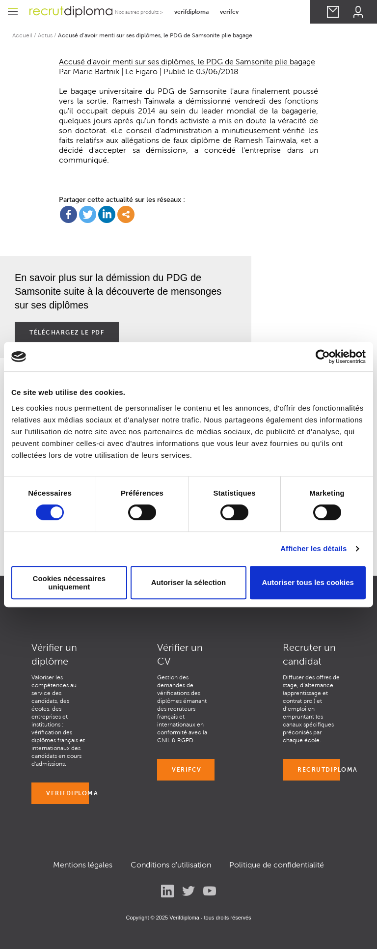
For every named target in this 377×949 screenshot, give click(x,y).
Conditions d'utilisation (171, 864)
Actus (45, 35)
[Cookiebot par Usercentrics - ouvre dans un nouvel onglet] (323, 356)
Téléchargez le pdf (66, 332)
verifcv (229, 11)
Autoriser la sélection (188, 582)
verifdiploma (191, 11)
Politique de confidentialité (276, 864)
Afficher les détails (313, 548)
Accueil (22, 35)
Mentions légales (82, 864)
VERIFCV (187, 769)
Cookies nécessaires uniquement (69, 582)
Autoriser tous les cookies (308, 582)
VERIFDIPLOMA (67, 793)
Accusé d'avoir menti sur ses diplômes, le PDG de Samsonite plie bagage (187, 61)
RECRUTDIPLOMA (318, 769)
